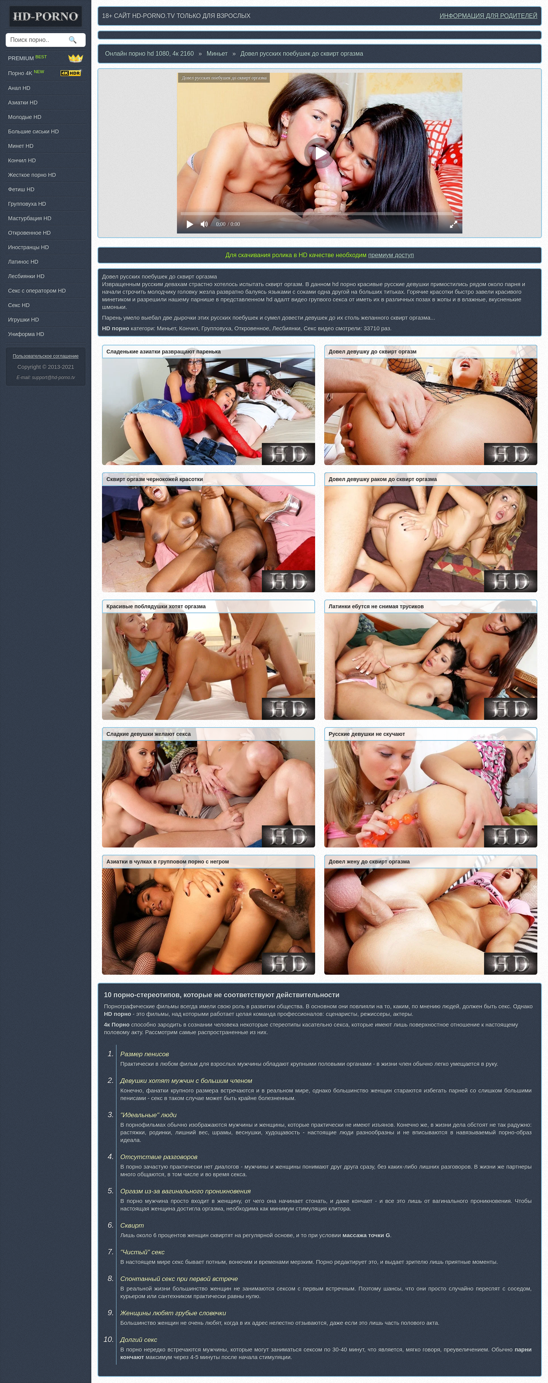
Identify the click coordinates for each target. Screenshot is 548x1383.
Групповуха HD (27, 204)
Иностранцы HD (28, 247)
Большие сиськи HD (33, 131)
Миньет (217, 53)
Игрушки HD (23, 320)
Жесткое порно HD (32, 175)
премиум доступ (391, 255)
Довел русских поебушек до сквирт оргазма (302, 53)
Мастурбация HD (29, 218)
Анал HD (19, 88)
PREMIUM (45, 58)
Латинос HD (23, 262)
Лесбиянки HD (26, 276)
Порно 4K (45, 73)
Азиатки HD (23, 102)
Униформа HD (26, 334)
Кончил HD (22, 160)
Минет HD (20, 146)
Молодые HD (24, 117)
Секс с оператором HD (37, 291)
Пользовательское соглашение (46, 356)
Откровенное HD (29, 233)
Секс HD (19, 305)
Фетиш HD (21, 189)
